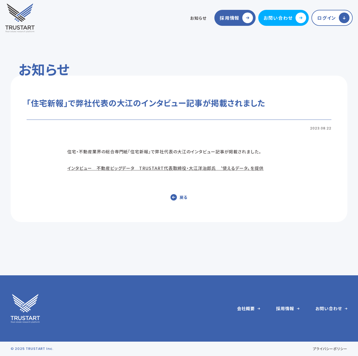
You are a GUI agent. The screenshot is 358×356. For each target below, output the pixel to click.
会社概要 (246, 308)
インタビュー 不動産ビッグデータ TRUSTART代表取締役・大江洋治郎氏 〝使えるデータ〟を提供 (165, 168)
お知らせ (198, 18)
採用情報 (230, 17)
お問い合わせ (278, 17)
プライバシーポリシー (330, 348)
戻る (184, 197)
